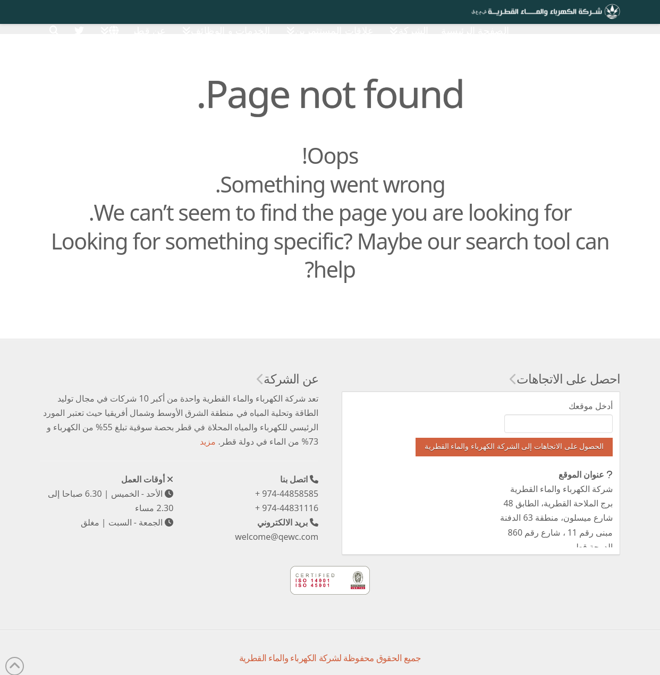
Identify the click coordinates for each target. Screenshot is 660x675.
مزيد (208, 441)
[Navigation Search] (54, 23)
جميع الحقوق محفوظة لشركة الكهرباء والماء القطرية (330, 658)
